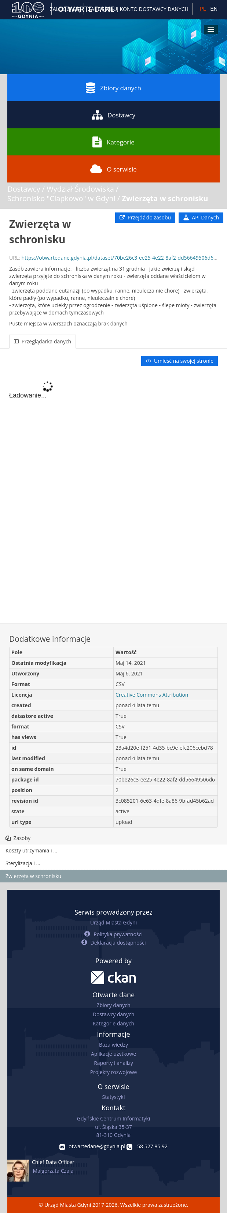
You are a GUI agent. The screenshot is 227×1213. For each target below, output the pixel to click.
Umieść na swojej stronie (179, 360)
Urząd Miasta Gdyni (113, 922)
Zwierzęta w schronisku (165, 198)
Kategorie (113, 141)
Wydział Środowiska (80, 189)
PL (202, 9)
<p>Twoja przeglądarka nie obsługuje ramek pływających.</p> (113, 495)
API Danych (201, 217)
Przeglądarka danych (42, 341)
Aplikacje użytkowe (113, 1053)
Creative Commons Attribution (152, 694)
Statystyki (113, 1096)
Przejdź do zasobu (145, 217)
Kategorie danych (113, 1023)
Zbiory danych (113, 87)
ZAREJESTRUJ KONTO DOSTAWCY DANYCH (138, 8)
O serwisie (113, 168)
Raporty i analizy (113, 1062)
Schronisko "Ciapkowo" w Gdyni (61, 198)
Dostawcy (113, 114)
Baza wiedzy (113, 1044)
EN (213, 9)
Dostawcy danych (113, 1014)
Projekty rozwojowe (113, 1072)
